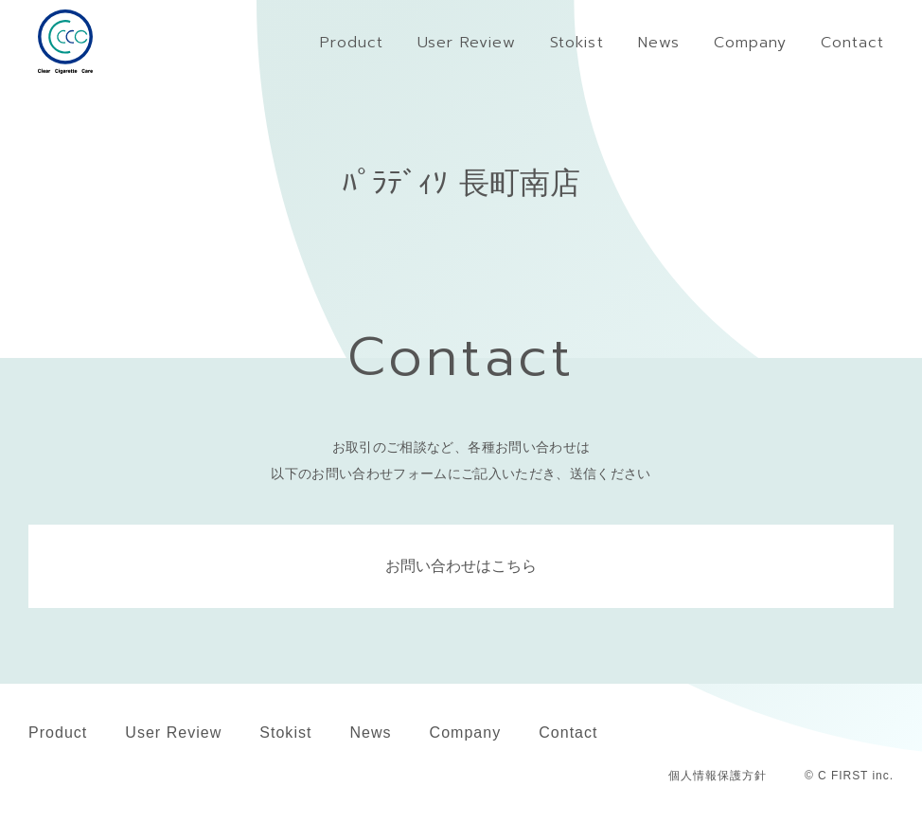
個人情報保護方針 (717, 775)
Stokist (285, 732)
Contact (568, 732)
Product (57, 732)
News (370, 732)
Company (466, 732)
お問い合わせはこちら (461, 566)
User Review (173, 732)
